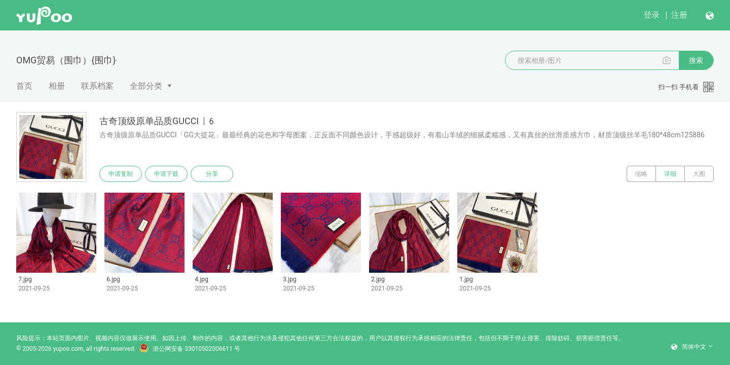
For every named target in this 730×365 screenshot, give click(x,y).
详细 (670, 173)
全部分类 (146, 86)
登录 (651, 15)
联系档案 (97, 86)
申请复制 (120, 173)
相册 (57, 86)
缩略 (641, 173)
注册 (679, 15)
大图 (699, 173)
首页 (24, 86)
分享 (212, 173)
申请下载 (166, 173)
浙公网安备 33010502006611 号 (189, 348)
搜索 (696, 60)
